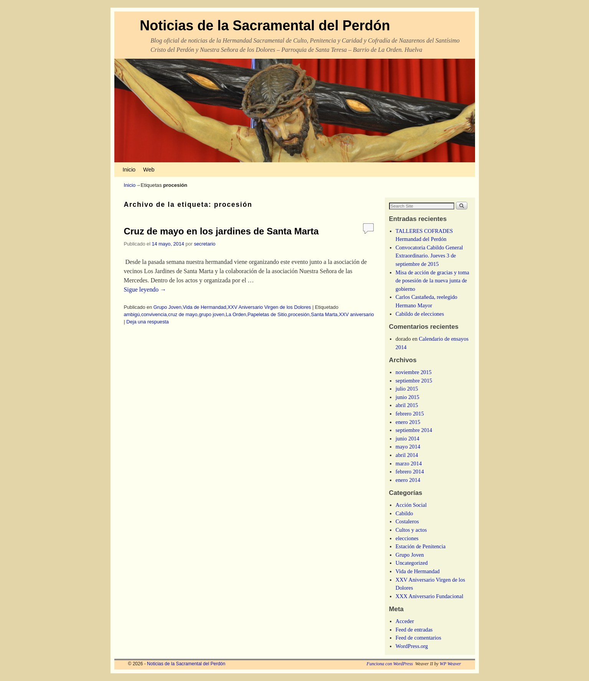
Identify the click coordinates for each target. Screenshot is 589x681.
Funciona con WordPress (389, 663)
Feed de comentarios (418, 638)
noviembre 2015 (414, 372)
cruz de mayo (183, 314)
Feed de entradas (414, 630)
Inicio (129, 170)
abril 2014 (407, 455)
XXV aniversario (356, 314)
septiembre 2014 (414, 430)
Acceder (405, 621)
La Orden (236, 314)
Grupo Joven (167, 307)
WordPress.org (412, 646)
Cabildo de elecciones (420, 314)
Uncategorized (412, 563)
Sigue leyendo (145, 289)
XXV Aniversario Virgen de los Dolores (269, 307)
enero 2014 (408, 480)
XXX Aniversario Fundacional (430, 596)
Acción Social (411, 505)
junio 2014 (407, 438)
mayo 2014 (408, 447)
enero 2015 (408, 422)
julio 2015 (407, 389)
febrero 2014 (410, 471)
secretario (204, 244)
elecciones (407, 538)
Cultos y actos (411, 530)
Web (148, 170)
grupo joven (211, 314)
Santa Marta (324, 314)
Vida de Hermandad (204, 307)
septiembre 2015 (414, 381)
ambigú (132, 314)
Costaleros (407, 521)
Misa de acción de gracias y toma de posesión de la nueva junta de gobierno (432, 280)
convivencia (154, 314)
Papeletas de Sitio (267, 314)
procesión (298, 314)
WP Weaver (450, 663)
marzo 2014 (409, 463)
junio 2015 (407, 397)
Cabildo (404, 513)
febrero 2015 (410, 414)
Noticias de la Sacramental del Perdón (265, 25)
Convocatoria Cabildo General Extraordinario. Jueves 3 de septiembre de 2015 (429, 255)
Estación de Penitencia (420, 546)
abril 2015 (407, 405)
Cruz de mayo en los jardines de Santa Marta (221, 231)
